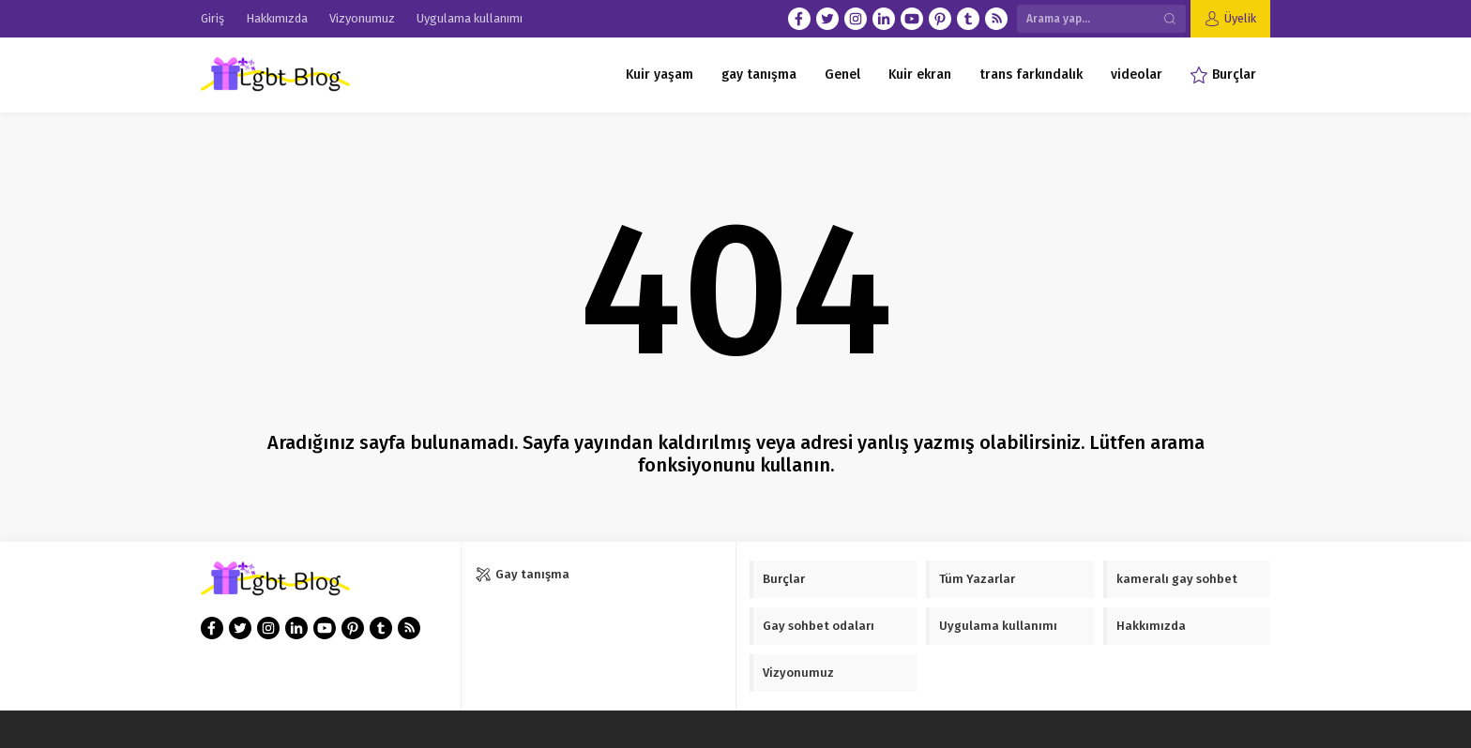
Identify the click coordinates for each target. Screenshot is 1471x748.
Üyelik (1240, 18)
